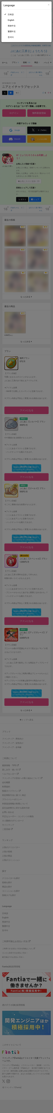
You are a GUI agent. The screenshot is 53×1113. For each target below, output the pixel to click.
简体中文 (12, 26)
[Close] (48, 4)
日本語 (11, 14)
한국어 (11, 37)
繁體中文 (12, 31)
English (11, 20)
